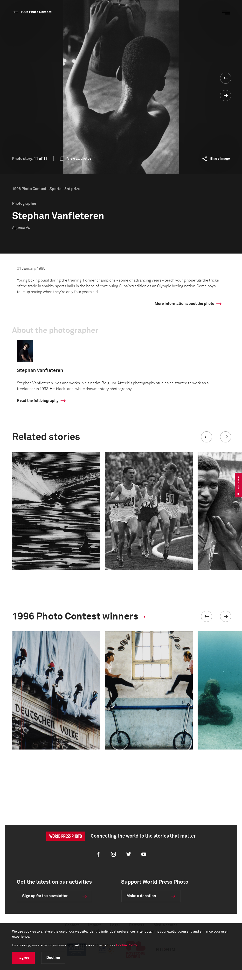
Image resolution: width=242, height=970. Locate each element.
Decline (53, 958)
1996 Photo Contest (36, 12)
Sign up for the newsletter (45, 896)
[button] (206, 436)
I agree (23, 958)
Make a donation (141, 896)
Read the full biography (37, 401)
